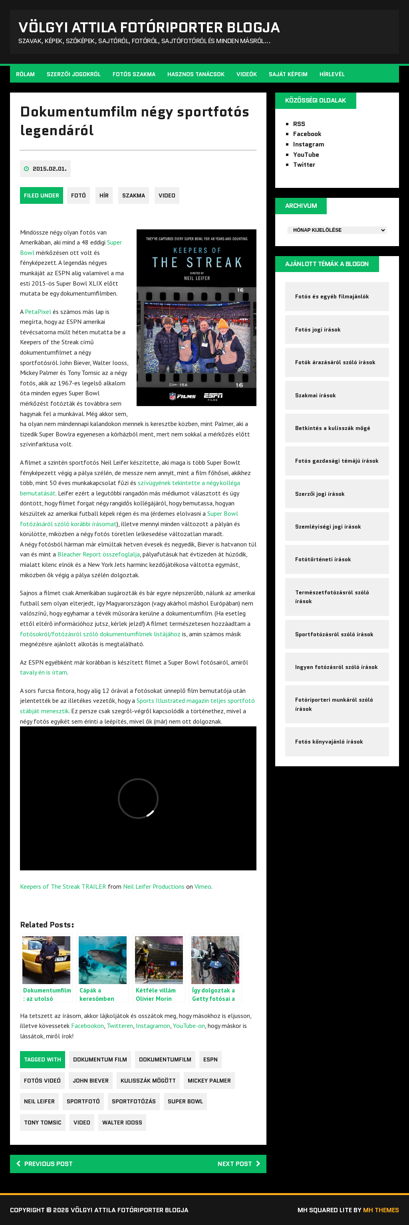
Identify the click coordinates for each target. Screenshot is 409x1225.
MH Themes (381, 1210)
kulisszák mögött (148, 1081)
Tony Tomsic (43, 1122)
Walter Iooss (122, 1122)
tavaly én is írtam (43, 672)
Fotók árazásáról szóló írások (335, 362)
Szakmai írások (315, 395)
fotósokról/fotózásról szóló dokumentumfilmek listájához (100, 634)
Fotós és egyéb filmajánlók (332, 296)
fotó (78, 195)
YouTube (306, 154)
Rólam (25, 74)
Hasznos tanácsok (195, 74)
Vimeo (203, 886)
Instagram (308, 144)
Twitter (304, 164)
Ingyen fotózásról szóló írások (336, 667)
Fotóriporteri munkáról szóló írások (334, 704)
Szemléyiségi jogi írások (328, 527)
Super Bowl (185, 1101)
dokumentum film (100, 1059)
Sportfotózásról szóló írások (334, 634)
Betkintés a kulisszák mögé (332, 428)
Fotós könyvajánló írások (329, 742)
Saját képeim (288, 74)
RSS (299, 123)
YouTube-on (189, 1026)
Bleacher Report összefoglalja (99, 554)
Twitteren (120, 1026)
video (167, 195)
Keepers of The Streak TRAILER (63, 886)
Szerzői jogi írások (320, 494)
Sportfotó (83, 1101)
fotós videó (42, 1081)
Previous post (44, 1163)
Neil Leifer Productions (154, 886)
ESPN (210, 1059)
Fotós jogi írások (318, 329)
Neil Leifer (39, 1101)
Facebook (307, 133)
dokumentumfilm (165, 1059)
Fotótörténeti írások (323, 559)
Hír (104, 195)
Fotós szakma (134, 74)
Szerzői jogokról (74, 74)
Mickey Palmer (209, 1081)
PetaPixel (38, 312)
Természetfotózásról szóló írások (332, 596)
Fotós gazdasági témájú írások (337, 461)
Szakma (133, 195)
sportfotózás (134, 1101)
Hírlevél (332, 74)
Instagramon (153, 1026)
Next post (239, 1163)
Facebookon (87, 1026)
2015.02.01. (50, 169)
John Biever (91, 1081)
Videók (246, 74)
